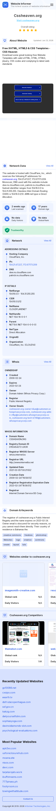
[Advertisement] (27, 74)
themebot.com (13, 648)
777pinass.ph (9, 781)
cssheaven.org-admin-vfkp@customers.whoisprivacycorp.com (30, 415)
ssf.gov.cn (8, 706)
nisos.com (8, 762)
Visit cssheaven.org (28, 20)
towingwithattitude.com (15, 791)
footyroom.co (10, 786)
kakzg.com (8, 711)
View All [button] (49, 166)
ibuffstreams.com (12, 776)
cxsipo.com (8, 692)
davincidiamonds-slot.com (17, 725)
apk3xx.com (9, 748)
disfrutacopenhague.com (16, 702)
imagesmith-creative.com (20, 590)
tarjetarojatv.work (12, 772)
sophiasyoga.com (12, 721)
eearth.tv (7, 697)
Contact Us (28, 799)
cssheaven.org (9, 179)
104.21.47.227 (15, 264)
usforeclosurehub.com (15, 753)
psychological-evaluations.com (19, 730)
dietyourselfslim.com (14, 716)
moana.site (8, 757)
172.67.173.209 (30, 264)
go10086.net (9, 687)
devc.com (7, 767)
